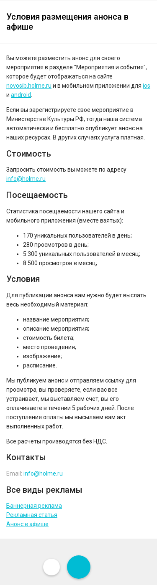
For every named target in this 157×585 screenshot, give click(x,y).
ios (146, 85)
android (21, 94)
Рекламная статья (31, 515)
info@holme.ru (26, 178)
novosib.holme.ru (28, 85)
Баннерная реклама (34, 505)
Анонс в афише (27, 524)
